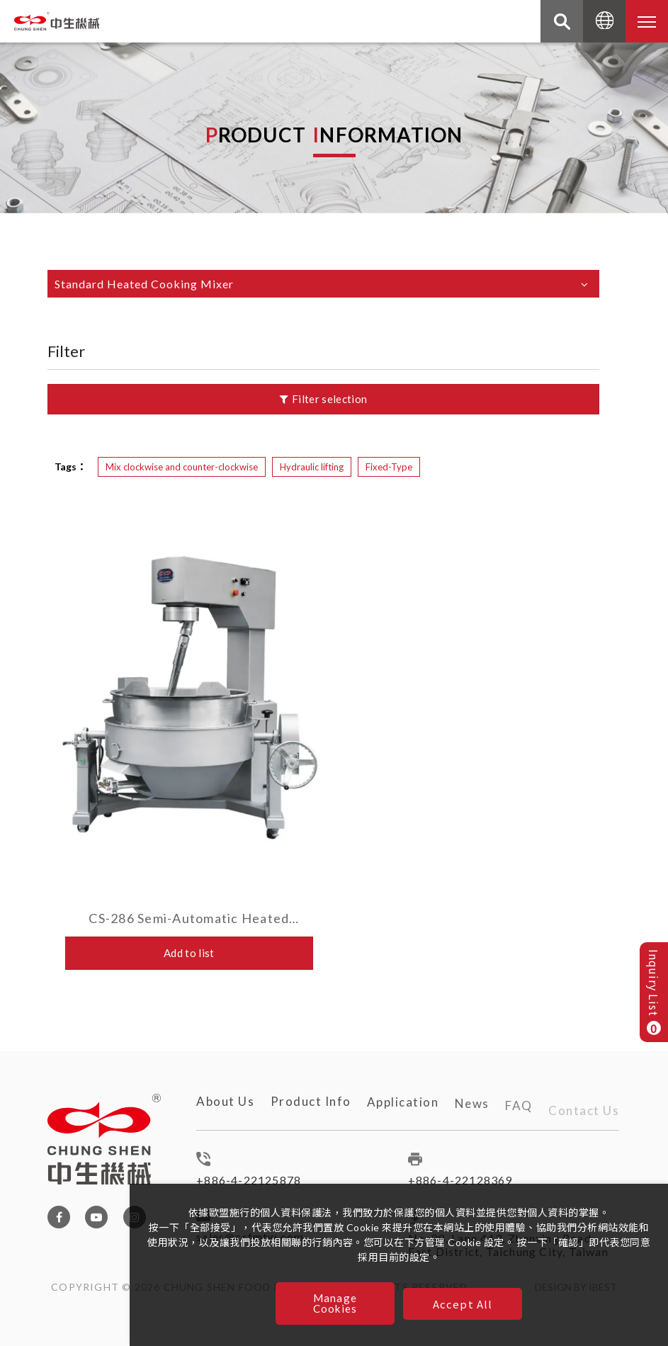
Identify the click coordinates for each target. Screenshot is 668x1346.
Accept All (463, 1303)
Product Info (311, 1114)
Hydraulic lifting (312, 467)
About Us (225, 1107)
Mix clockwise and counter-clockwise (182, 467)
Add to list (189, 952)
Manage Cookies (335, 1303)
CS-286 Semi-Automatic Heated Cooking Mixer (189, 918)
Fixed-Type (389, 467)
